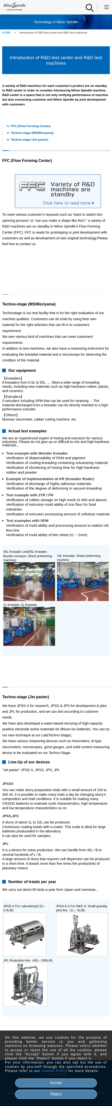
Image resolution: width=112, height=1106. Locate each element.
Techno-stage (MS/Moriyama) (32, 133)
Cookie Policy (54, 1071)
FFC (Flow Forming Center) (31, 126)
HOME (6, 32)
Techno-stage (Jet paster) (29, 139)
